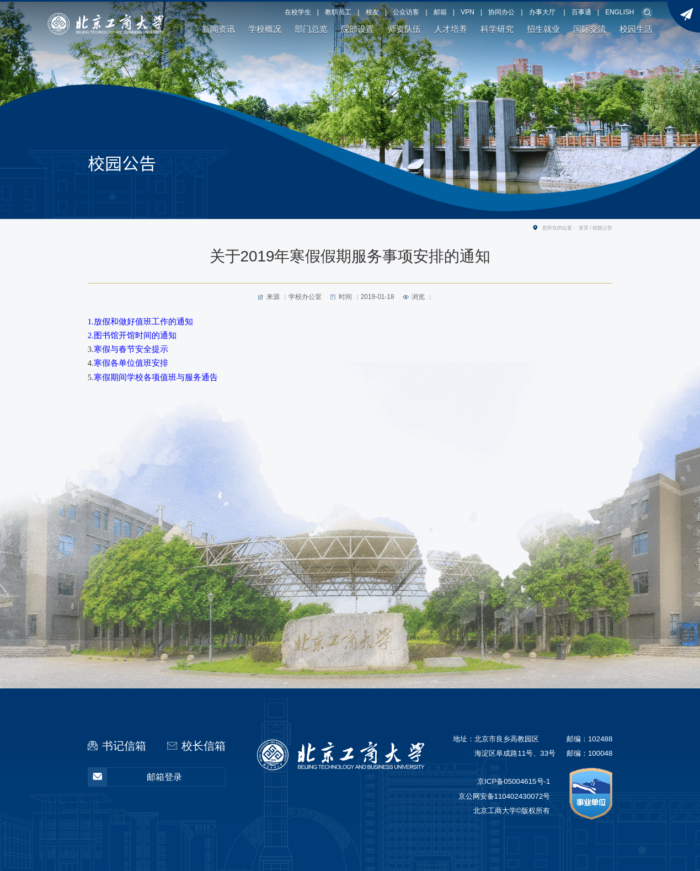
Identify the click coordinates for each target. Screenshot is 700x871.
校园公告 (602, 228)
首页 (584, 228)
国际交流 (589, 29)
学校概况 (264, 29)
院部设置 (357, 29)
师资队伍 (404, 29)
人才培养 (450, 29)
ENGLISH (619, 12)
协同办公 (501, 12)
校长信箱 (203, 746)
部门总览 (311, 29)
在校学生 (298, 12)
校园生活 (636, 29)
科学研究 (497, 29)
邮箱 (440, 12)
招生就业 (543, 29)
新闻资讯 (218, 29)
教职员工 (338, 12)
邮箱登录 (135, 777)
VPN (467, 12)
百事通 (581, 12)
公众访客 (406, 12)
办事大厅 (542, 12)
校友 (372, 12)
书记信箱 (124, 746)
